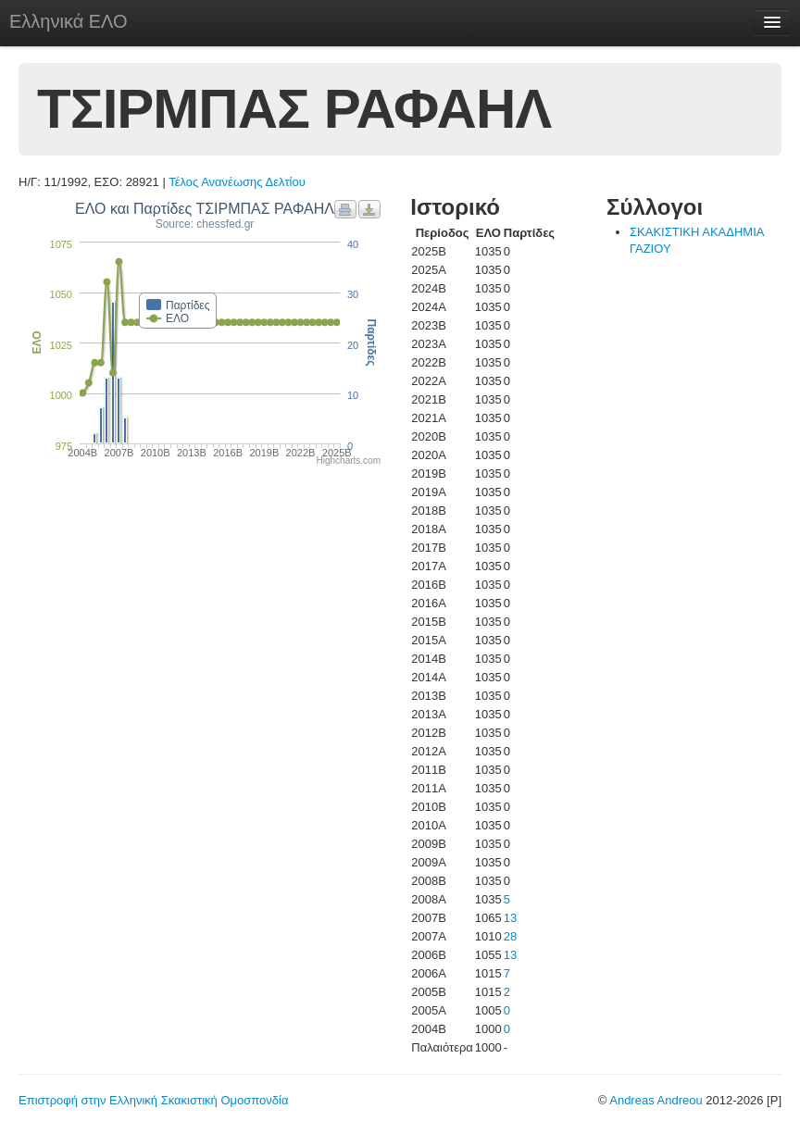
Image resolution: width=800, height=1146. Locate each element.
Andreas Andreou (655, 1100)
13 (510, 918)
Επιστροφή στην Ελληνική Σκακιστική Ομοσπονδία (153, 1100)
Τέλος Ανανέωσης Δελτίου (237, 182)
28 (510, 936)
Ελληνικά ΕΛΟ (68, 21)
